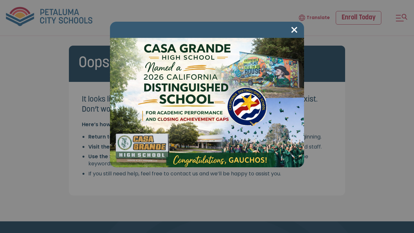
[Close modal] (294, 30)
